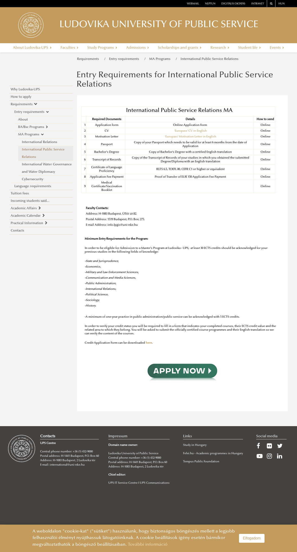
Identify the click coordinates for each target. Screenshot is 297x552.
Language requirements (32, 186)
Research (219, 48)
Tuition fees (20, 193)
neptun (210, 4)
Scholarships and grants (179, 48)
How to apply (21, 97)
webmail (193, 4)
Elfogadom (252, 538)
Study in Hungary (195, 445)
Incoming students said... (30, 201)
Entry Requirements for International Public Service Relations (175, 80)
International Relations (39, 142)
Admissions (137, 48)
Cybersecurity (32, 179)
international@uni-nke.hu (67, 465)
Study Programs (102, 48)
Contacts (17, 230)
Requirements (89, 59)
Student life (249, 48)
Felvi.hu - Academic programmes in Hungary (213, 453)
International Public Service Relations (209, 59)
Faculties (69, 48)
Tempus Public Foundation (201, 461)
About (23, 119)
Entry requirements (125, 59)
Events (277, 48)
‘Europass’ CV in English (190, 131)
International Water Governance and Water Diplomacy (47, 168)
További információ (148, 544)
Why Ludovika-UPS (25, 89)
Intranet (257, 4)
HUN (281, 4)
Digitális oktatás (233, 4)
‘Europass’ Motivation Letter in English (190, 136)
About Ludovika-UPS (32, 48)
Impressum (117, 436)
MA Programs (160, 59)
